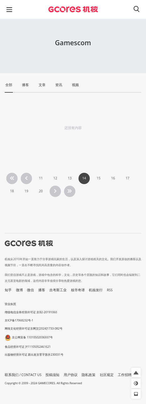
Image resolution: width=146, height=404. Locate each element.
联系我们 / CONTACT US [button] (23, 375)
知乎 (8, 290)
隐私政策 (88, 375)
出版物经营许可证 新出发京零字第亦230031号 (34, 354)
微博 (19, 290)
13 (70, 178)
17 (127, 178)
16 (113, 178)
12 (55, 178)
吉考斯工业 (58, 290)
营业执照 (10, 304)
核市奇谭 (78, 290)
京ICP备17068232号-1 (19, 320)
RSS (110, 290)
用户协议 (71, 375)
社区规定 (107, 375)
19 (26, 191)
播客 (41, 290)
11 (41, 178)
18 (12, 191)
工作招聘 (125, 375)
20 (41, 191)
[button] (136, 372)
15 (98, 178)
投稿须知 (52, 375)
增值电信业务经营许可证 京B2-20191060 (31, 312)
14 (84, 178)
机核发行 (96, 290)
